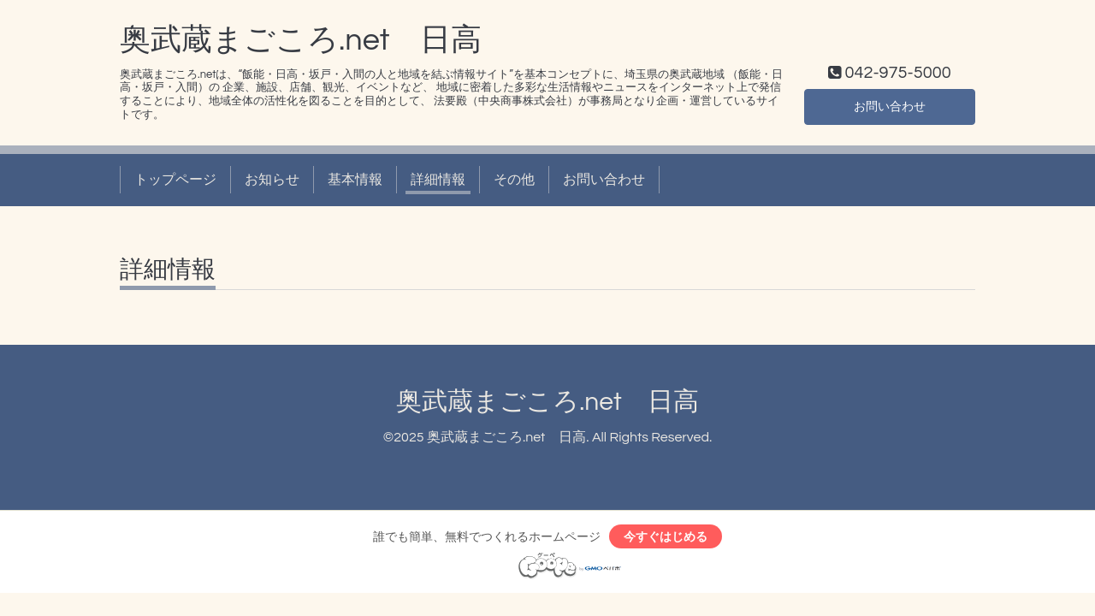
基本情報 (355, 180)
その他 (514, 180)
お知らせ (272, 180)
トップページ (175, 180)
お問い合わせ (890, 105)
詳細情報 (438, 180)
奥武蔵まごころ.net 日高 (301, 40)
